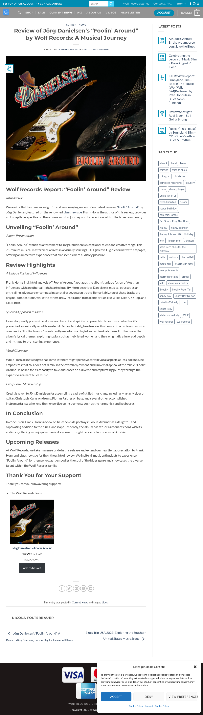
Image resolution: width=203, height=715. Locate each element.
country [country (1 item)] (190, 182)
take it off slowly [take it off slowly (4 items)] (169, 302)
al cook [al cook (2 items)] (164, 163)
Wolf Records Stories (136, 3)
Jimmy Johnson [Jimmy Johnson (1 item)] (179, 227)
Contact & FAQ (162, 3)
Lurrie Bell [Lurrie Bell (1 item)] (187, 257)
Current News (61, 12)
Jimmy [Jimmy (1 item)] (163, 227)
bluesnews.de (72, 212)
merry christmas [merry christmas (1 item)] (169, 276)
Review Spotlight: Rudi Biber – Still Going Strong (180, 115)
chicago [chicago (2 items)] (164, 169)
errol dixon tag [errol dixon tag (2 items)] (168, 202)
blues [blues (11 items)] (183, 163)
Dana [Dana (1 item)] (163, 189)
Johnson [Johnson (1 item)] (189, 240)
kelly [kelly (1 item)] (162, 257)
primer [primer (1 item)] (185, 276)
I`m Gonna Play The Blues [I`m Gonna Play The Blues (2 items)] (174, 221)
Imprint (149, 705)
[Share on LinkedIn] (90, 588)
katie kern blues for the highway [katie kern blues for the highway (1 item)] (173, 248)
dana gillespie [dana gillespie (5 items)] (177, 189)
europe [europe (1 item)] (184, 202)
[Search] (19, 12)
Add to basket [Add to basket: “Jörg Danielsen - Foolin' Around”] (32, 568)
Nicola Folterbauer (96, 49)
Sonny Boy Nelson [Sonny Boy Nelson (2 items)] (185, 295)
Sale (41, 12)
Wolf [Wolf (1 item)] (186, 315)
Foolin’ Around (128, 207)
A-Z (79, 12)
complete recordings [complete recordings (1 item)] (171, 182)
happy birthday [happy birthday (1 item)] (168, 208)
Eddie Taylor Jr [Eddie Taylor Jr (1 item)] (168, 195)
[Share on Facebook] (62, 588)
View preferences (183, 696)
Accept (116, 696)
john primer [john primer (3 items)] (174, 240)
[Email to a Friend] (76, 588)
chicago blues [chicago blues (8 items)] (179, 169)
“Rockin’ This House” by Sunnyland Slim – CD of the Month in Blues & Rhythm (182, 134)
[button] (195, 667)
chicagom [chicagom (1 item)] (165, 176)
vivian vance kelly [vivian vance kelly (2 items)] (170, 315)
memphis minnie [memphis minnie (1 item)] (169, 270)
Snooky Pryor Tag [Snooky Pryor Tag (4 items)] (181, 289)
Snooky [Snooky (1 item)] (164, 289)
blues (105, 602)
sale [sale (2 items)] (162, 283)
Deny (149, 696)
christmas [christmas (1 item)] (179, 176)
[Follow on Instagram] (194, 3)
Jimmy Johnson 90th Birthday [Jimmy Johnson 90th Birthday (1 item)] (176, 234)
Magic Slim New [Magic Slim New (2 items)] (184, 263)
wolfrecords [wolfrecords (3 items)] (183, 321)
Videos (110, 12)
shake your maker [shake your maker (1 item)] (178, 283)
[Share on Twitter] (69, 588)
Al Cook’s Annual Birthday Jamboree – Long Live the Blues (183, 42)
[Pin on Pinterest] (83, 588)
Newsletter (130, 12)
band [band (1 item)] (174, 163)
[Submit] (111, 4)
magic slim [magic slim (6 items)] (165, 263)
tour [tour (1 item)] (184, 302)
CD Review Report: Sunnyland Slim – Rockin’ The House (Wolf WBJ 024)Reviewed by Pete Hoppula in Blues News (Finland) (182, 89)
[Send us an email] (198, 3)
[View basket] (190, 12)
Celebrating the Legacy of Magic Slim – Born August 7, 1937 (183, 61)
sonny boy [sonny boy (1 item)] (165, 295)
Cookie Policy (136, 705)
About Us (93, 12)
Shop (29, 12)
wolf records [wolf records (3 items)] (166, 321)
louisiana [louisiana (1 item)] (173, 257)
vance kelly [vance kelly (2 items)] (166, 308)
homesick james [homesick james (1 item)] (169, 214)
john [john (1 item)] (162, 240)
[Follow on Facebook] (190, 3)
